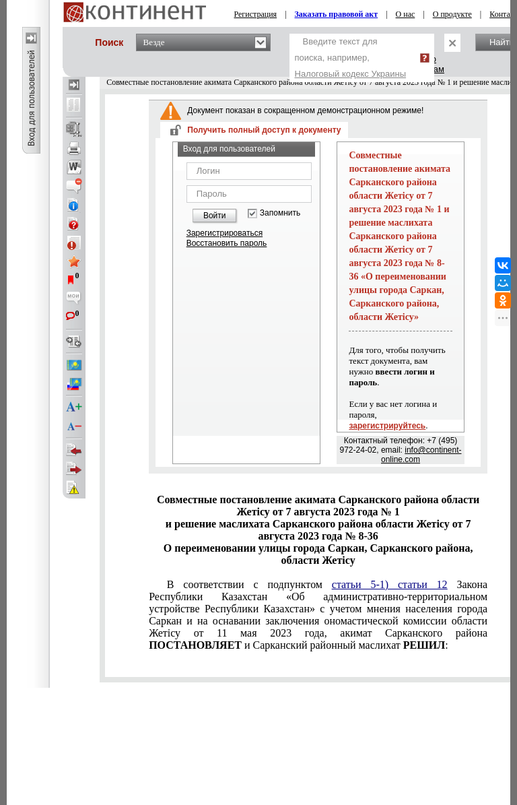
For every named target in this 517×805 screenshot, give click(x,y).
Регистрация (255, 14)
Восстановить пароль (226, 243)
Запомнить (280, 213)
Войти (214, 215)
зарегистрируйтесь (387, 425)
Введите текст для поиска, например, (351, 57)
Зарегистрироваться (224, 233)
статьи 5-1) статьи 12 (390, 584)
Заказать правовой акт (336, 14)
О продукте (452, 14)
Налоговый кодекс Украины (351, 74)
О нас (405, 14)
